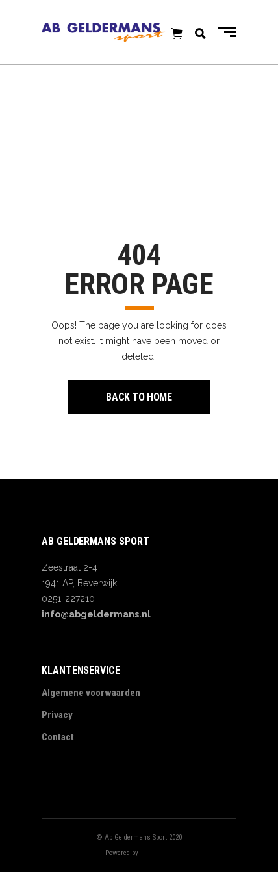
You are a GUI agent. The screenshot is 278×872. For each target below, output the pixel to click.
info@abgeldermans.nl (96, 614)
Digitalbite (156, 853)
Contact (58, 737)
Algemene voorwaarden (91, 693)
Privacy (57, 715)
